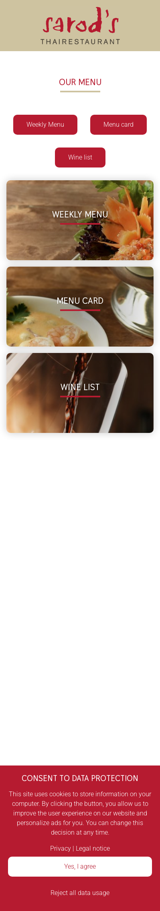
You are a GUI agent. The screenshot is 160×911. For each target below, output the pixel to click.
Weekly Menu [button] (45, 124)
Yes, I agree (80, 866)
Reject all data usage (80, 893)
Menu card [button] (118, 124)
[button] (80, 220)
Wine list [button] (80, 157)
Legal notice (93, 848)
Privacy (60, 848)
